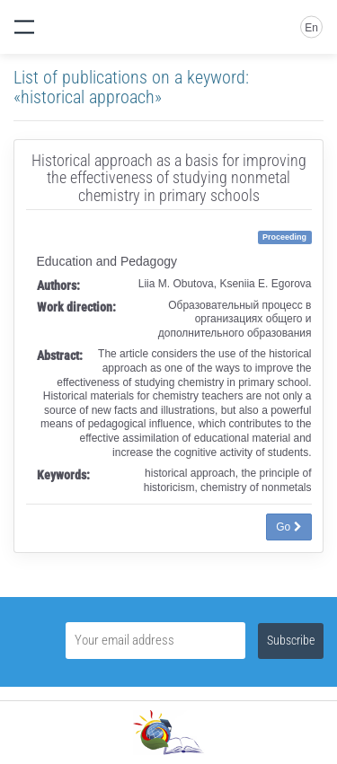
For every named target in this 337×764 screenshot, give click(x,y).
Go (288, 527)
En (311, 28)
